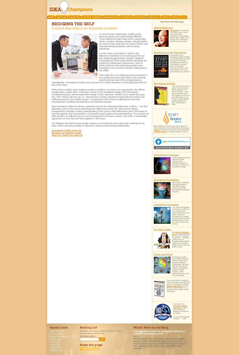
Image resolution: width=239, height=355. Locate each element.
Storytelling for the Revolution (170, 53)
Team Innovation (163, 254)
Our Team (55, 342)
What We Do (56, 331)
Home (51, 17)
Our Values (56, 339)
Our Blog (55, 345)
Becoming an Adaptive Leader (67, 133)
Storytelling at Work (164, 84)
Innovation (74, 17)
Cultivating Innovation (166, 205)
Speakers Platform (160, 131)
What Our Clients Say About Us (67, 135)
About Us (61, 17)
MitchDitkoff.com (163, 28)
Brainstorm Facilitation (166, 180)
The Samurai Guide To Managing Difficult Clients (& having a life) (159, 332)
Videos (165, 17)
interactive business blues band (180, 307)
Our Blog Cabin (162, 230)
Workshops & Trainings (166, 155)
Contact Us (153, 17)
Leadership (126, 17)
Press (175, 17)
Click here (173, 30)
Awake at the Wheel (174, 286)
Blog (183, 17)
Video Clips (56, 348)
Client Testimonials (60, 337)
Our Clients (56, 334)
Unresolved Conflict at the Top (66, 130)
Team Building (110, 17)
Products (140, 17)
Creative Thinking (91, 17)
